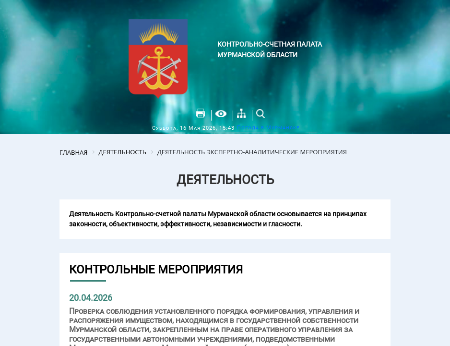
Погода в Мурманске (268, 127)
